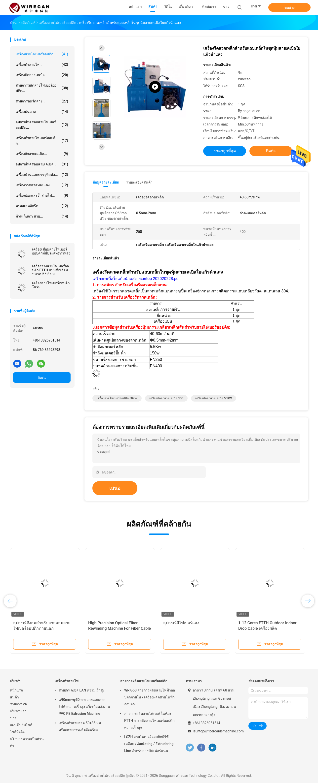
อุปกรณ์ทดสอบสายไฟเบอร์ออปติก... (42, 124)
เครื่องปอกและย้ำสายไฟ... (42, 195)
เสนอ (114, 488)
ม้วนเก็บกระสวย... (42, 216)
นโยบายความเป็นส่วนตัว (27, 742)
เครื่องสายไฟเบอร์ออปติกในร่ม (51, 285)
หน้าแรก (16, 690)
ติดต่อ (42, 377)
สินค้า (14, 697)
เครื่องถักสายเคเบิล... (42, 153)
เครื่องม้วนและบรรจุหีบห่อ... (42, 174)
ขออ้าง (289, 7)
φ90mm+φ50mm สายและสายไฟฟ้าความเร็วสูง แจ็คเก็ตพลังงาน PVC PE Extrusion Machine (84, 707)
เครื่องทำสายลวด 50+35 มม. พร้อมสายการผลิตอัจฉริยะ (80, 726)
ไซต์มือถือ (17, 732)
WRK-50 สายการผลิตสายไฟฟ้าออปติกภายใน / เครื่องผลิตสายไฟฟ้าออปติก (149, 697)
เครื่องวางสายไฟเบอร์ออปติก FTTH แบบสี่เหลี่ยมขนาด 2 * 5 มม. (50, 270)
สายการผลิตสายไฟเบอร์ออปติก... (42, 88)
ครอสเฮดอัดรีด (42, 205)
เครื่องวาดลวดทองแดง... (42, 185)
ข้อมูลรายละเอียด (105, 182)
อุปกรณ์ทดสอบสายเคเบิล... (42, 164)
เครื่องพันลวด (42, 111)
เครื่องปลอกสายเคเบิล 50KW (213, 398)
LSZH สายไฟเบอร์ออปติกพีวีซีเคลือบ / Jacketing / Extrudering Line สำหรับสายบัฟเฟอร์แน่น (148, 744)
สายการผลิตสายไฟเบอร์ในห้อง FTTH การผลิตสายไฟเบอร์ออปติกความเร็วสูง (149, 720)
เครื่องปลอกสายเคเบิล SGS (166, 398)
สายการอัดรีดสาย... (42, 101)
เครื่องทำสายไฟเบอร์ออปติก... (42, 140)
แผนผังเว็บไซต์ (21, 725)
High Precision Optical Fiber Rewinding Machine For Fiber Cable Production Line (119, 628)
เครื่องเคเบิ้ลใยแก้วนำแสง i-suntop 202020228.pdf (136, 278)
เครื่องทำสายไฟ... (42, 64)
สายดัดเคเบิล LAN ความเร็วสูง (82, 690)
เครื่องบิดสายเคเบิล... (42, 74)
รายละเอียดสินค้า (139, 182)
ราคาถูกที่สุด (225, 151)
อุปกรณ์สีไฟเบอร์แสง (181, 623)
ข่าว (13, 718)
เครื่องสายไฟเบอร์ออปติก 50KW (117, 398)
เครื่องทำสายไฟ (67, 681)
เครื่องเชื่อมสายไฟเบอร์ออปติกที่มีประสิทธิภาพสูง (51, 251)
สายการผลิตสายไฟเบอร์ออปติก (143, 681)
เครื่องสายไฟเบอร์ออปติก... (42, 54)
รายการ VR (18, 704)
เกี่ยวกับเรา (18, 711)
